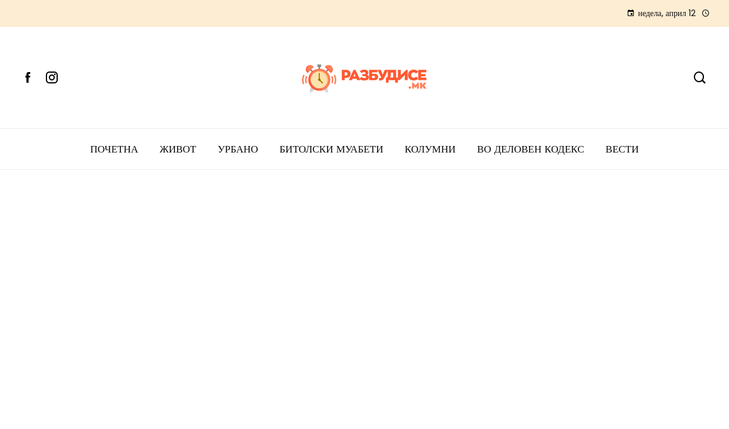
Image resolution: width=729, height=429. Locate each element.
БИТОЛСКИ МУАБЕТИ (331, 149)
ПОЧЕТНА (114, 149)
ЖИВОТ (178, 149)
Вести (622, 149)
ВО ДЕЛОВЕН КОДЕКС (530, 149)
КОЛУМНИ (430, 149)
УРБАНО (237, 149)
